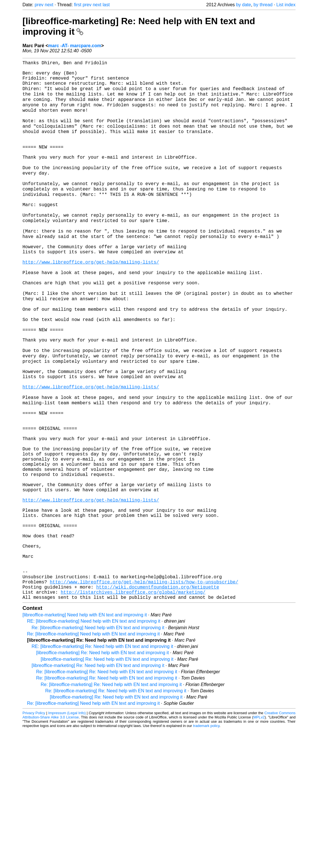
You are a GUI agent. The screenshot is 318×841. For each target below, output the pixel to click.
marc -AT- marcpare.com (74, 45)
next (49, 4)
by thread (262, 4)
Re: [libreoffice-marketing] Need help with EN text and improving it (98, 738)
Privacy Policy (33, 824)
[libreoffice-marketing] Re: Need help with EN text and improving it (102, 763)
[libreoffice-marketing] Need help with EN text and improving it (84, 725)
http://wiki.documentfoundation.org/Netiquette (157, 695)
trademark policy (206, 836)
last (106, 4)
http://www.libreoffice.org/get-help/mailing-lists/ (90, 301)
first (77, 4)
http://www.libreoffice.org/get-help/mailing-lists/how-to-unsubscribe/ (144, 689)
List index (286, 4)
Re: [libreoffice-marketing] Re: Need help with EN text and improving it (106, 782)
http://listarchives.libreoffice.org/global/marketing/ (133, 702)
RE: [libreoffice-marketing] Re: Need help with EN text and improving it (102, 757)
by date (243, 4)
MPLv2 (259, 828)
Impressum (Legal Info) (67, 824)
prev (39, 4)
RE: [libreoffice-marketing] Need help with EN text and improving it (93, 732)
